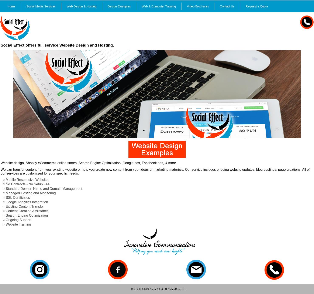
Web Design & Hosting (82, 6)
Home (11, 6)
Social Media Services (41, 6)
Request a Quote (257, 6)
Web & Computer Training (159, 6)
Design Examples (119, 6)
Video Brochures (198, 6)
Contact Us (227, 6)
